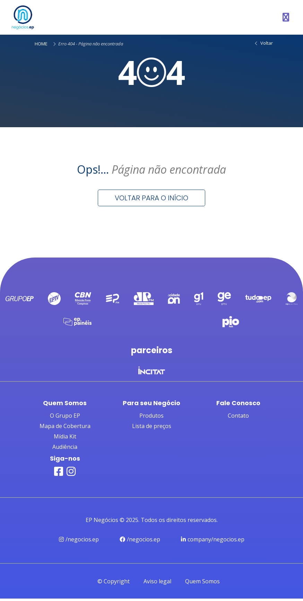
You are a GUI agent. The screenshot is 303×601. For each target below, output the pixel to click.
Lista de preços (151, 428)
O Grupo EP (65, 417)
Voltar (263, 43)
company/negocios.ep (212, 541)
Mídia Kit (65, 438)
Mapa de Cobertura (65, 428)
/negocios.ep (79, 541)
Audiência (64, 449)
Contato (238, 417)
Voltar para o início (151, 198)
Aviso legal (157, 583)
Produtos (151, 417)
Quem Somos (202, 583)
